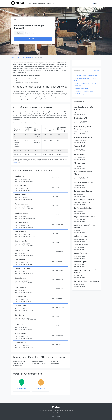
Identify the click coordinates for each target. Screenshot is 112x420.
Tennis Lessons (40, 388)
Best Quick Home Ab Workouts (84, 91)
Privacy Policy (69, 410)
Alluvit (13, 57)
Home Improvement (39, 3)
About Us (56, 413)
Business (29, 3)
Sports (19, 57)
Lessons (49, 3)
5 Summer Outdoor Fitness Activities (86, 75)
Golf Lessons (21, 388)
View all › (96, 70)
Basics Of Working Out (81, 88)
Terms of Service (59, 410)
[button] (53, 3)
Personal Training (28, 57)
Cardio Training (79, 94)
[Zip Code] (38, 33)
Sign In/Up (96, 3)
